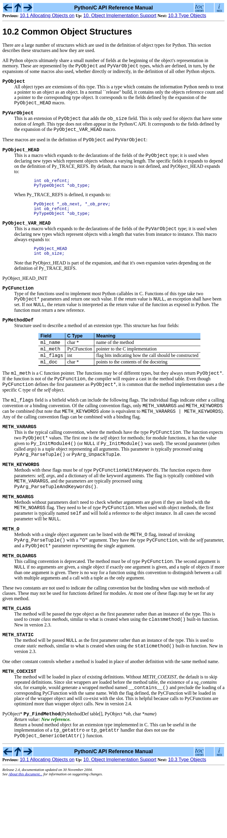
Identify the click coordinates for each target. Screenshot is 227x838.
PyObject (13, 83)
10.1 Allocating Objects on (47, 15)
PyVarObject (18, 116)
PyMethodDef (18, 341)
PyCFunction (18, 306)
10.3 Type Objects (187, 15)
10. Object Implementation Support (119, 15)
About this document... (26, 833)
